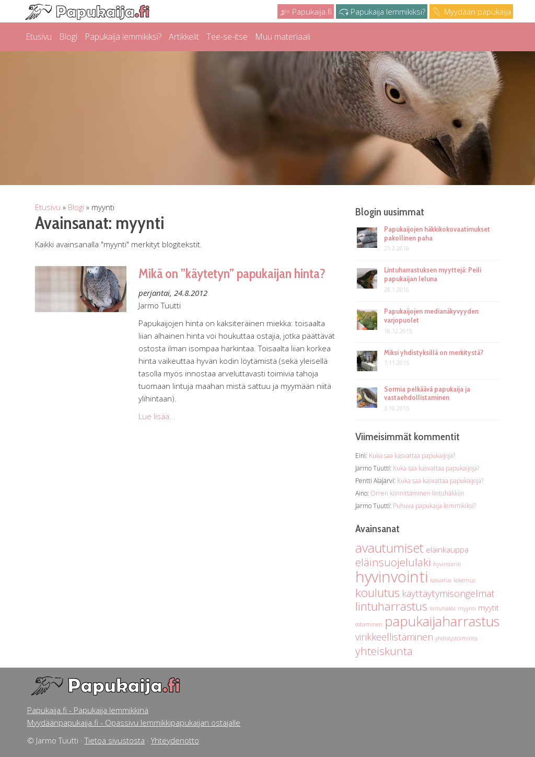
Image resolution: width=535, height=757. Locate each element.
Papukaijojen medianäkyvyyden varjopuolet (431, 315)
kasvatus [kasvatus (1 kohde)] (440, 580)
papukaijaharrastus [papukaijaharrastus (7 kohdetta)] (442, 621)
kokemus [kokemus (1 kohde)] (464, 580)
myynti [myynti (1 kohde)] (467, 608)
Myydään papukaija (471, 12)
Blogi (68, 36)
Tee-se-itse (227, 36)
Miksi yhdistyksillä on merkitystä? (433, 352)
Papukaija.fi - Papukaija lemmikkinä (87, 710)
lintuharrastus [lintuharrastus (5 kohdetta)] (391, 606)
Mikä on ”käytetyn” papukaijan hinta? (231, 273)
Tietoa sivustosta (115, 740)
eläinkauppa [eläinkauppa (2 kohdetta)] (447, 549)
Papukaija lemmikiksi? (381, 12)
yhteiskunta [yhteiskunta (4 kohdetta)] (384, 651)
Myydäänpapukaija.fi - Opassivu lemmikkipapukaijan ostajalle (133, 722)
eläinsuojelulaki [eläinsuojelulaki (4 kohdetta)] (393, 562)
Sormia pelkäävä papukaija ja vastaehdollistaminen (427, 393)
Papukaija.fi (306, 12)
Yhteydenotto (175, 740)
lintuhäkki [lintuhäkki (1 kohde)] (442, 608)
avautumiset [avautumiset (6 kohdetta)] (389, 547)
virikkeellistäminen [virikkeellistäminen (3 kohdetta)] (394, 636)
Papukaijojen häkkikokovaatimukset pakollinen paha (437, 233)
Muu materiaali (282, 36)
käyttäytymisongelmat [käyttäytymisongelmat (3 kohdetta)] (448, 593)
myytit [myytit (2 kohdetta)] (488, 607)
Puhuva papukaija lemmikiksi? (434, 505)
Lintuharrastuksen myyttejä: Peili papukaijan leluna (432, 274)
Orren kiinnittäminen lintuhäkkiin (417, 493)
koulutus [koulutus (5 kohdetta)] (377, 592)
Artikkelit (184, 36)
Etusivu (39, 36)
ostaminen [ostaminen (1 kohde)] (368, 624)
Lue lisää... (157, 416)
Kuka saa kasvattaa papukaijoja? (412, 455)
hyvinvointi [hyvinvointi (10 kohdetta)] (391, 576)
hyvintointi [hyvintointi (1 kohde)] (447, 564)
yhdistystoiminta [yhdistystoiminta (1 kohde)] (456, 638)
